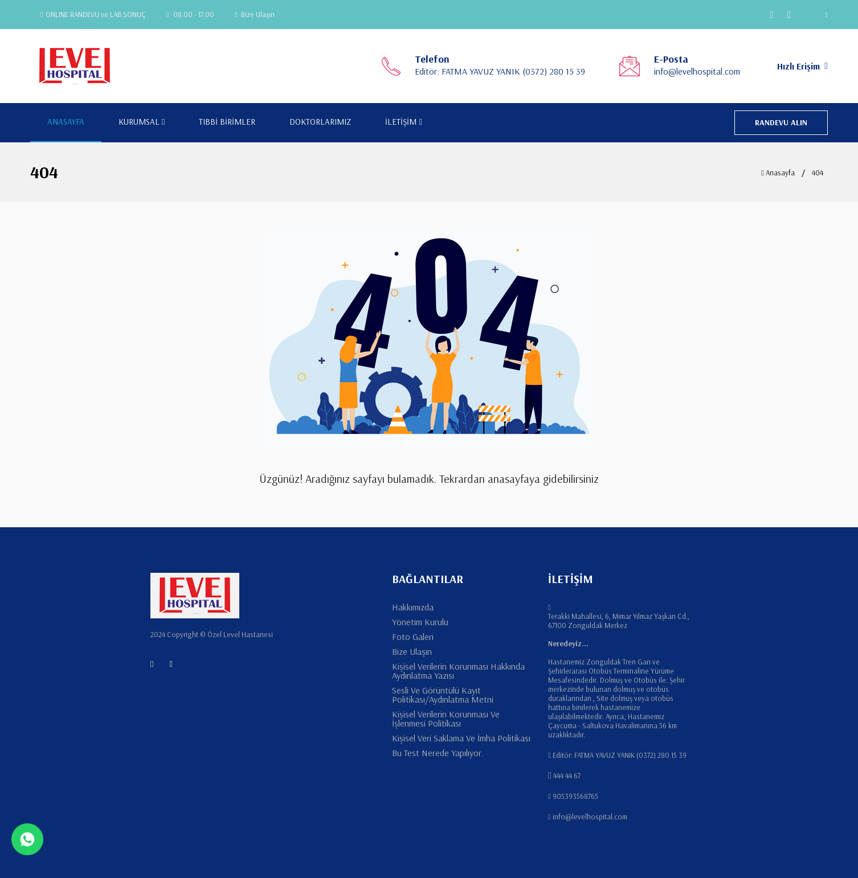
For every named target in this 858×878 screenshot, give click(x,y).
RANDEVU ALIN (781, 122)
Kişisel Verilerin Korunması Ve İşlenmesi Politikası (446, 718)
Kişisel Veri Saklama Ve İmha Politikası (461, 737)
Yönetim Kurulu (420, 621)
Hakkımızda (413, 607)
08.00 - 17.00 (190, 14)
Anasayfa (778, 172)
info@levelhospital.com (697, 71)
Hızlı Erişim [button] (802, 66)
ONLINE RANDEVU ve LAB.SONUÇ (93, 14)
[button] (819, 14)
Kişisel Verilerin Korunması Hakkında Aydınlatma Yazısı (458, 671)
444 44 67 (567, 775)
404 (817, 172)
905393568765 (575, 796)
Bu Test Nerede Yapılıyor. (438, 752)
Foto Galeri (413, 636)
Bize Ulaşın (255, 14)
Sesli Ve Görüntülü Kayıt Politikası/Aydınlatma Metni (442, 695)
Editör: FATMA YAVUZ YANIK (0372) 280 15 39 (500, 71)
